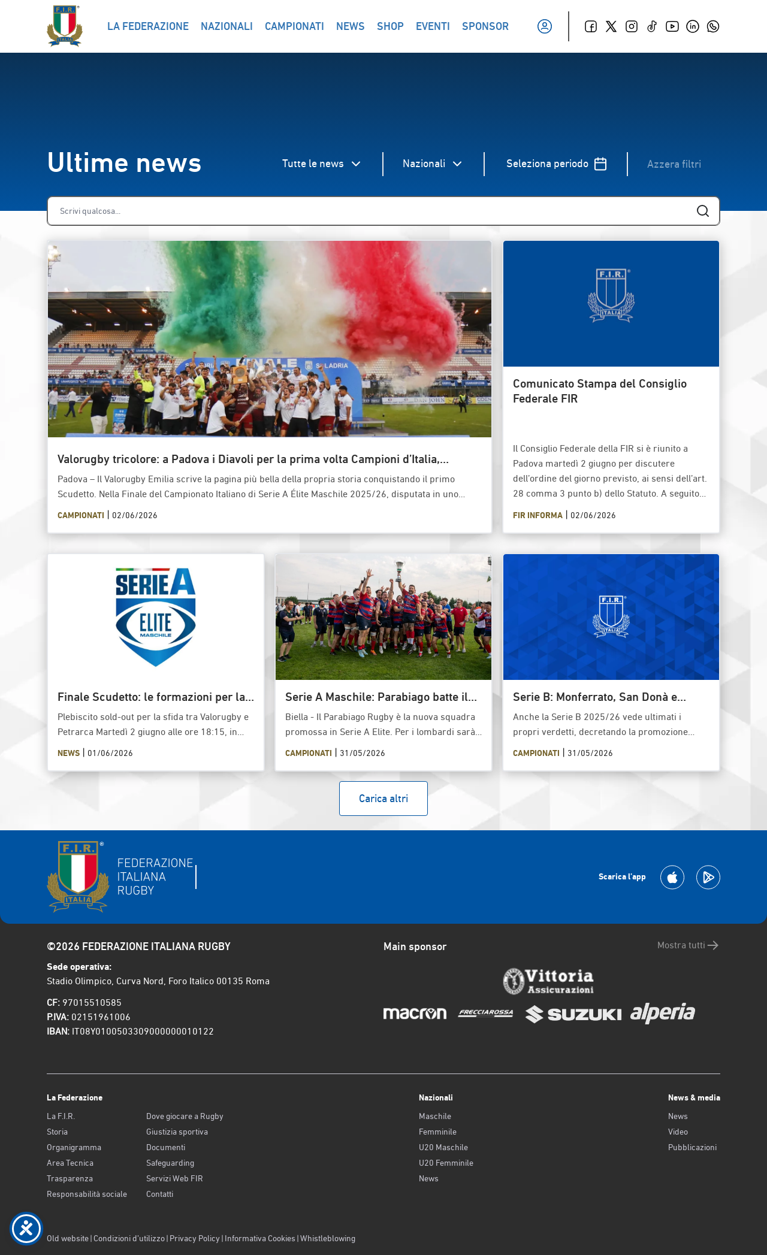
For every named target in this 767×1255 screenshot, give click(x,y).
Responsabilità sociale (87, 1194)
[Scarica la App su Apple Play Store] (672, 877)
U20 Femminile (446, 1163)
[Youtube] (672, 26)
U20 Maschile (443, 1147)
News (429, 1178)
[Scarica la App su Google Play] (708, 877)
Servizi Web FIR (174, 1178)
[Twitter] (611, 26)
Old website (68, 1238)
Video (678, 1131)
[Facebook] (591, 26)
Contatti (159, 1194)
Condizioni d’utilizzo (129, 1238)
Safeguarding (170, 1163)
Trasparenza (70, 1178)
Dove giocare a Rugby (185, 1116)
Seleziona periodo (557, 163)
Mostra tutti (688, 945)
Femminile (438, 1131)
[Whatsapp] (713, 26)
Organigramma (74, 1147)
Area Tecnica (70, 1163)
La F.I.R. (61, 1116)
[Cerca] (383, 210)
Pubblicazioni (692, 1147)
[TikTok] (652, 26)
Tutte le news (322, 163)
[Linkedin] (693, 26)
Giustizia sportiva (177, 1131)
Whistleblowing (327, 1238)
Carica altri (383, 798)
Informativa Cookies (260, 1238)
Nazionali (433, 163)
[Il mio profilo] (545, 26)
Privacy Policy (195, 1238)
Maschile (435, 1116)
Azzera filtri (674, 164)
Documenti (165, 1147)
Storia (57, 1131)
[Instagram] (631, 26)
